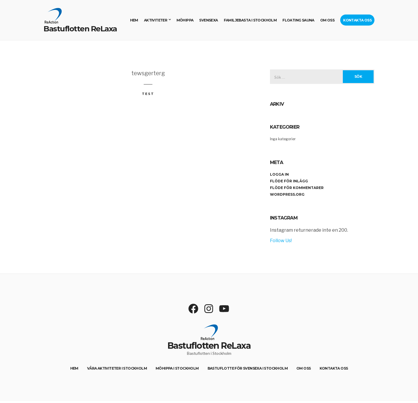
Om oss (327, 20)
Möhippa (185, 20)
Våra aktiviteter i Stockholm (117, 368)
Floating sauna (298, 20)
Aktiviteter (155, 20)
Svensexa (208, 20)
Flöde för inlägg (289, 181)
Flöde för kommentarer (297, 188)
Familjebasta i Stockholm (250, 20)
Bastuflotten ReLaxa (80, 28)
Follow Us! (281, 240)
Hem (134, 20)
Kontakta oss (357, 20)
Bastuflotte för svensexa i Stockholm (248, 368)
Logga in (279, 174)
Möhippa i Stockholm (177, 368)
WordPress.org (287, 194)
